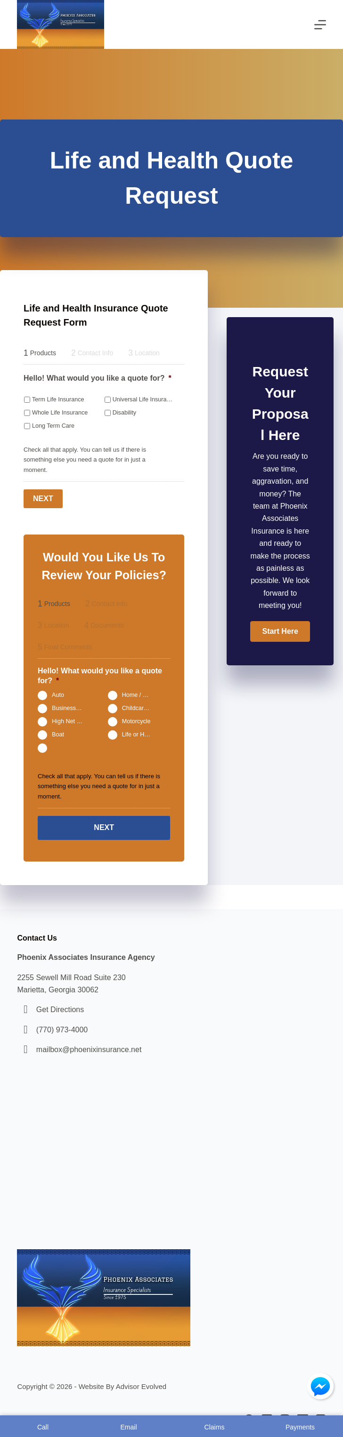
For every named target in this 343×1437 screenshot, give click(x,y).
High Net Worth (71, 721)
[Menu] (320, 25)
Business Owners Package (71, 708)
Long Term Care (53, 426)
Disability (124, 412)
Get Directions (60, 1010)
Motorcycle (136, 721)
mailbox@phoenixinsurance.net (88, 1050)
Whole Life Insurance (60, 412)
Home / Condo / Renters (141, 695)
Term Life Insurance (58, 399)
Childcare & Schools (141, 708)
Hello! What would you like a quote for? (98, 378)
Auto (58, 695)
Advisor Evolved (141, 1386)
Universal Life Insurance (143, 399)
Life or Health (139, 734)
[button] (280, 631)
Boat (58, 734)
